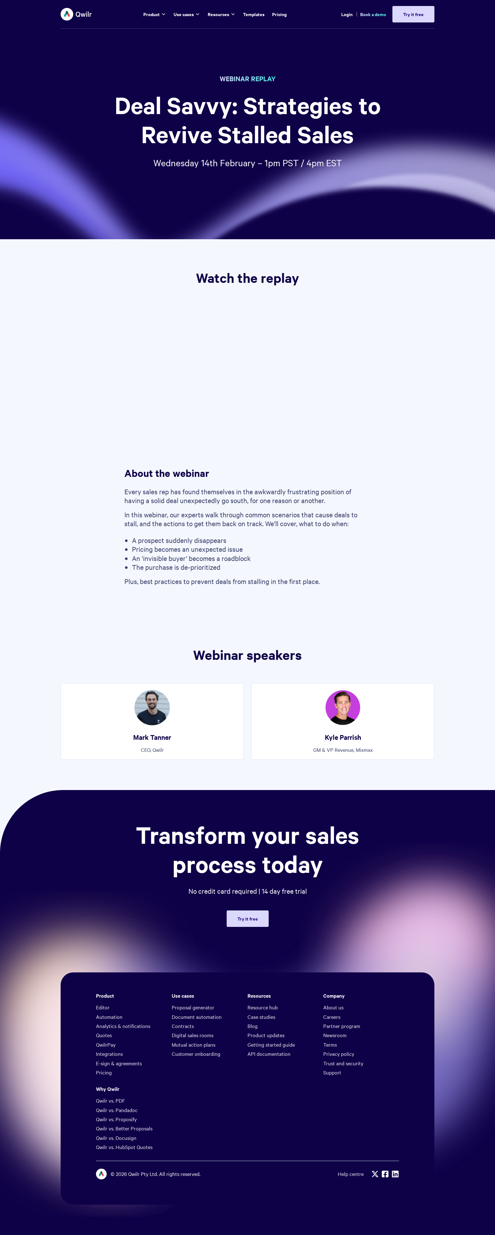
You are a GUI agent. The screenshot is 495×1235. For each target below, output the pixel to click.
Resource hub (263, 1007)
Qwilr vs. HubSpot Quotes (124, 1146)
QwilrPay (106, 1044)
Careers (331, 1016)
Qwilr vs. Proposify (116, 1119)
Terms (330, 1044)
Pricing (104, 1072)
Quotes (104, 1034)
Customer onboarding (196, 1053)
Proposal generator (193, 1007)
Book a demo (373, 14)
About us (333, 1007)
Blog (253, 1025)
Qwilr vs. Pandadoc (117, 1109)
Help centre (351, 1174)
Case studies (261, 1016)
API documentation (269, 1053)
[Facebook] (385, 1174)
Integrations (109, 1053)
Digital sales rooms (192, 1034)
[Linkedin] (395, 1174)
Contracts (183, 1025)
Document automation (197, 1016)
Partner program (341, 1025)
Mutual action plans (193, 1044)
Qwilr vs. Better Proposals (124, 1128)
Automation (109, 1016)
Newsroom (335, 1034)
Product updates (266, 1034)
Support (332, 1072)
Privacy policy (338, 1053)
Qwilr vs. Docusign (116, 1137)
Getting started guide (271, 1044)
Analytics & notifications (123, 1025)
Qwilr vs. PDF (110, 1100)
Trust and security (343, 1063)
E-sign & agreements (119, 1063)
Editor (103, 1007)
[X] (375, 1174)
